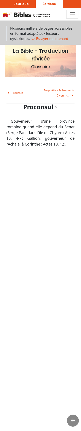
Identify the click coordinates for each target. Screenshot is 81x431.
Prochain (15, 93)
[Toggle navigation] (72, 14)
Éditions (49, 4)
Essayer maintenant (49, 38)
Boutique (21, 4)
